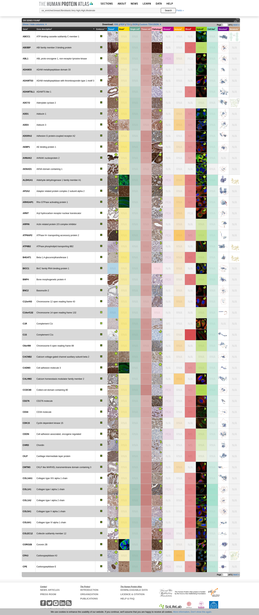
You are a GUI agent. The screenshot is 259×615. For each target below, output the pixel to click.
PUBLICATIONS (89, 598)
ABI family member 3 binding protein (53, 47)
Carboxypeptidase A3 (46, 555)
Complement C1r (44, 323)
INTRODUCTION (89, 590)
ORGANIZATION (89, 594)
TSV (128, 24)
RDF (122, 24)
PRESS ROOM (48, 594)
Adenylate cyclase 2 (46, 103)
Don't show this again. (201, 612)
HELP (169, 3)
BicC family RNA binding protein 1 (52, 268)
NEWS (134, 3)
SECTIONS (107, 3)
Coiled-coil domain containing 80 (52, 390)
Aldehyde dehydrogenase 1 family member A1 (58, 180)
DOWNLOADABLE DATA (134, 590)
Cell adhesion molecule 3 (48, 368)
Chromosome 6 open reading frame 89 (55, 346)
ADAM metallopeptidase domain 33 (53, 69)
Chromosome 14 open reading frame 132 (56, 312)
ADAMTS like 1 (43, 92)
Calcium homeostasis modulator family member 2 (60, 379)
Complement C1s (44, 334)
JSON (135, 24)
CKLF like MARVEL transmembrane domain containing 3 (63, 467)
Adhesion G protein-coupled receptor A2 (55, 136)
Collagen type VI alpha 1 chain (51, 522)
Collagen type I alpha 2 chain (50, 500)
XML (116, 24)
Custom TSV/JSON (149, 24)
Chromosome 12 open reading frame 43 (55, 301)
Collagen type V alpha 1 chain (50, 511)
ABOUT (122, 3)
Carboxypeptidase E (46, 566)
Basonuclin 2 (42, 290)
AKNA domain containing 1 (49, 169)
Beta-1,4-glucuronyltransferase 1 (52, 257)
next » (236, 25)
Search (168, 10)
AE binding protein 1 (46, 147)
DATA (159, 3)
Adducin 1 (41, 114)
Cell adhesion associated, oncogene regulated (58, 434)
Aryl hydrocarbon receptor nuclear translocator (58, 213)
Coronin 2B (41, 544)
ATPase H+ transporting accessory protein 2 (57, 235)
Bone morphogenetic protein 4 (51, 279)
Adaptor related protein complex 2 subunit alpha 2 (60, 191)
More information (181, 612)
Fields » (180, 10)
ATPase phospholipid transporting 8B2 (54, 246)
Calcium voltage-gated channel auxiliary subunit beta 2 (62, 357)
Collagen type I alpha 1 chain (50, 489)
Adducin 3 (41, 125)
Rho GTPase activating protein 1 (52, 202)
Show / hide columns (33, 24)
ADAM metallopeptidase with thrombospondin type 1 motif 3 (65, 80)
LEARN (147, 3)
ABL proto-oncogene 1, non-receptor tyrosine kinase (61, 58)
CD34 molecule (43, 412)
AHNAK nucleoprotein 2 (47, 158)
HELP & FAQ (127, 598)
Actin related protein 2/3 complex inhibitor (56, 224)
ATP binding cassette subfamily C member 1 (57, 36)
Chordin (40, 445)
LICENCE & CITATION (132, 594)
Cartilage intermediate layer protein (53, 456)
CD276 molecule (44, 401)
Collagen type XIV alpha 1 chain (51, 478)
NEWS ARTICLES (50, 590)
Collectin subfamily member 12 (51, 533)
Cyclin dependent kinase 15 (49, 423)
